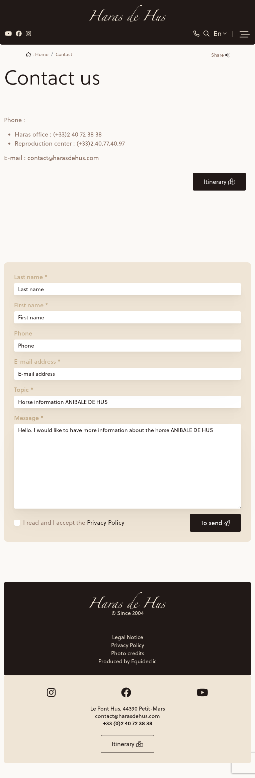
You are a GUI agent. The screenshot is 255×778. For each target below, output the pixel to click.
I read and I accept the (73, 522)
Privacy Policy (105, 522)
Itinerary (219, 181)
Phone (23, 333)
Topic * (23, 389)
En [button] (220, 33)
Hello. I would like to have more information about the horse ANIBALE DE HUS (127, 466)
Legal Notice (127, 637)
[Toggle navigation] (244, 34)
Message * (29, 417)
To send (215, 523)
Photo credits (127, 653)
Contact (64, 54)
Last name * (31, 276)
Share (220, 55)
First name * (31, 305)
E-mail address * (37, 361)
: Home (37, 54)
